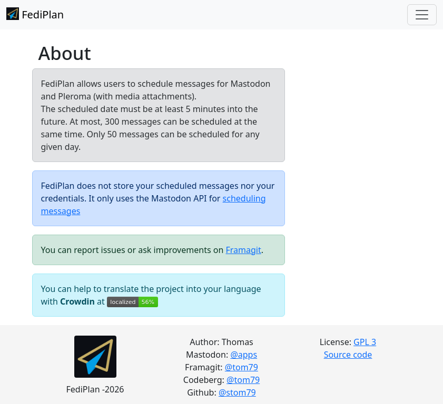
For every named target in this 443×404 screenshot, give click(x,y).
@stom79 (237, 392)
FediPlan (35, 14)
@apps (243, 354)
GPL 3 (364, 342)
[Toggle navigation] (422, 14)
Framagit (243, 250)
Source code (348, 354)
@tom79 (241, 367)
